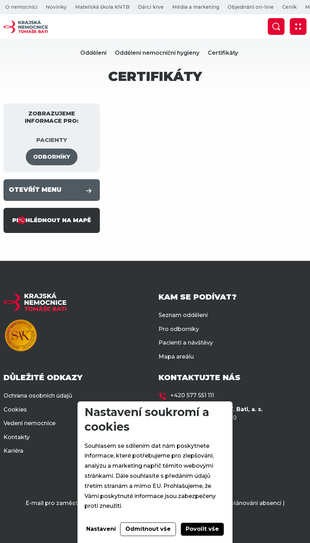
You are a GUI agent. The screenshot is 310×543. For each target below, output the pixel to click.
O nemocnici (21, 7)
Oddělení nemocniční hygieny (157, 53)
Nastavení (101, 529)
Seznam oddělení (183, 315)
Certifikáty (223, 53)
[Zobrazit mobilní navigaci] (298, 26)
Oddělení (93, 53)
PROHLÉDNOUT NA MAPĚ (51, 220)
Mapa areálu (176, 356)
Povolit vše (202, 529)
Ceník (289, 7)
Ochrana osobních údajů (37, 395)
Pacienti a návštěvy (185, 342)
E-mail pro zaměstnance (60, 503)
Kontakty (16, 437)
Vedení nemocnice (29, 423)
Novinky (56, 7)
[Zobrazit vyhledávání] (276, 26)
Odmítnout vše (148, 529)
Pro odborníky (178, 329)
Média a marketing (195, 7)
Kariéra (13, 450)
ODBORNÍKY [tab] (51, 156)
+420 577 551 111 (192, 395)
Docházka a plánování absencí (238, 503)
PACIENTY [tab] (51, 140)
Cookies (15, 409)
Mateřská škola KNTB (102, 7)
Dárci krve (151, 7)
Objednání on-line (251, 7)
